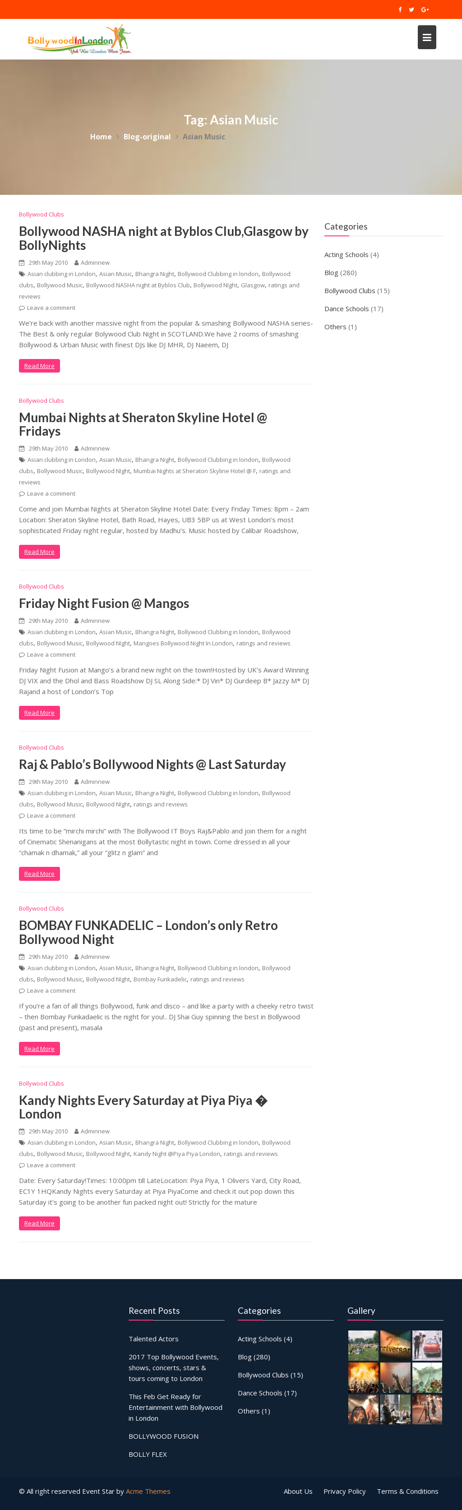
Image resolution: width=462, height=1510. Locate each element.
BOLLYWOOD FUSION (163, 1435)
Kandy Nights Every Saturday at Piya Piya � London (143, 1107)
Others (335, 326)
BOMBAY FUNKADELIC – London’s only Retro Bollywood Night (148, 932)
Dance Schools (346, 308)
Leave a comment (51, 308)
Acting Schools (346, 254)
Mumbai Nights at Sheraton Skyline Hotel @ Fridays (143, 424)
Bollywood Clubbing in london (218, 274)
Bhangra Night (154, 274)
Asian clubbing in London (62, 274)
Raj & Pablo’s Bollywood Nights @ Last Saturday (152, 764)
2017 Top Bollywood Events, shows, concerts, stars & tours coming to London (173, 1368)
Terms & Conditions (408, 1491)
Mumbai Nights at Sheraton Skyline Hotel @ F (195, 471)
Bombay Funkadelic (160, 979)
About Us (298, 1491)
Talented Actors (153, 1339)
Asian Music (115, 274)
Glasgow (253, 285)
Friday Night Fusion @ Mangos (104, 603)
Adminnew (92, 262)
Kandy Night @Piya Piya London (177, 1154)
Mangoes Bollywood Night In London (183, 643)
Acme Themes (148, 1491)
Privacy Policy (344, 1491)
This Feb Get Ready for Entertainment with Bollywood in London (175, 1407)
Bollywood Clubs (41, 214)
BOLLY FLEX (148, 1453)
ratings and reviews (263, 643)
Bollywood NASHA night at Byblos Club (138, 285)
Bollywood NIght (215, 285)
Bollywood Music (60, 285)
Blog (331, 272)
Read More (39, 366)
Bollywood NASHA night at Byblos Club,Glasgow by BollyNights (164, 238)
